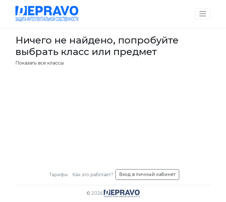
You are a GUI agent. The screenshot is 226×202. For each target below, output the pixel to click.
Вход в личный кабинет (147, 174)
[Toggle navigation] (203, 13)
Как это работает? (92, 174)
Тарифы (58, 174)
